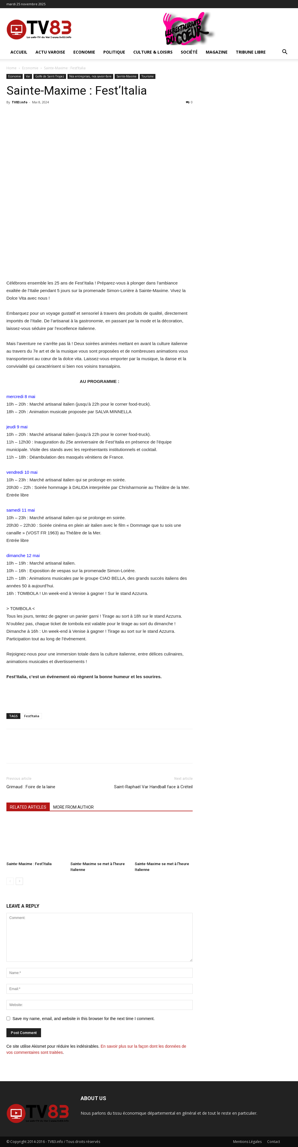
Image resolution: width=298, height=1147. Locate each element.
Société (189, 52)
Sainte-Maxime (126, 76)
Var (28, 76)
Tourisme (147, 76)
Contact (273, 1141)
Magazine (217, 52)
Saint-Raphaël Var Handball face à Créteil (153, 786)
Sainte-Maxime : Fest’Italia (29, 864)
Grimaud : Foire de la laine (30, 786)
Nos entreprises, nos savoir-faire (90, 76)
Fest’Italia (31, 716)
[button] (285, 52)
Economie (84, 52)
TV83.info (19, 102)
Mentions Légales (247, 1141)
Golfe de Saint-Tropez (49, 76)
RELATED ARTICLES (28, 807)
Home (11, 68)
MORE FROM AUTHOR (73, 807)
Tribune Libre (251, 52)
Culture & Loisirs (153, 52)
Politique (114, 52)
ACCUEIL (18, 52)
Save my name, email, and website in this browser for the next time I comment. (84, 1018)
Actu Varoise (50, 52)
